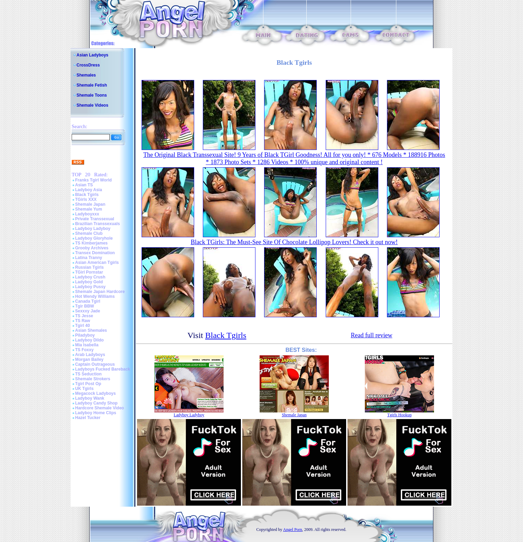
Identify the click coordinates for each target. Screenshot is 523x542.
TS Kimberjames (91, 243)
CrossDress (88, 65)
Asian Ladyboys (92, 55)
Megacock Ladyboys (95, 393)
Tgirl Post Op (88, 383)
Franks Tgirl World (93, 180)
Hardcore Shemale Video (99, 408)
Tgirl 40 (82, 325)
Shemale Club (88, 233)
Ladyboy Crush (90, 277)
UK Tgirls (84, 388)
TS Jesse (84, 315)
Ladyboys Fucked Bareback (102, 369)
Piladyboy (85, 335)
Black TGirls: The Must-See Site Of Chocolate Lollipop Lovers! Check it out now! (294, 242)
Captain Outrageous (95, 364)
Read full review (371, 335)
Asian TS (84, 185)
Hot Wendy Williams (95, 296)
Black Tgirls (87, 194)
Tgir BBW (84, 306)
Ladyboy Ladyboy (92, 228)
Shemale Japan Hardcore (100, 291)
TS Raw (82, 320)
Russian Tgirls (89, 267)
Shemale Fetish (91, 85)
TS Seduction (88, 374)
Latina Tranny (88, 257)
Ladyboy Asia (88, 189)
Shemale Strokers (92, 378)
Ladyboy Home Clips (95, 412)
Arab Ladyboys (90, 354)
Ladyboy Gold (89, 281)
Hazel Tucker (87, 417)
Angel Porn (292, 529)
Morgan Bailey (89, 359)
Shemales (86, 75)
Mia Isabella (86, 345)
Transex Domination (95, 252)
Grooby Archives (91, 248)
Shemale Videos (92, 105)
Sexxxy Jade (87, 311)
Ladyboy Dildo (89, 340)
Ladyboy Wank (89, 398)
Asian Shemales (91, 330)
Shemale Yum (88, 209)
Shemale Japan (90, 204)
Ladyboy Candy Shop (96, 403)
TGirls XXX (86, 199)
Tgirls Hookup (399, 414)
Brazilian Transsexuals (97, 223)
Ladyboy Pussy (90, 286)
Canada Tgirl (87, 301)
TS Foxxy (84, 349)
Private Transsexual (94, 218)
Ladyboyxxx (87, 214)
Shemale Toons (91, 95)
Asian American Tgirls (97, 262)
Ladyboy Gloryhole (94, 238)
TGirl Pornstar (89, 272)
